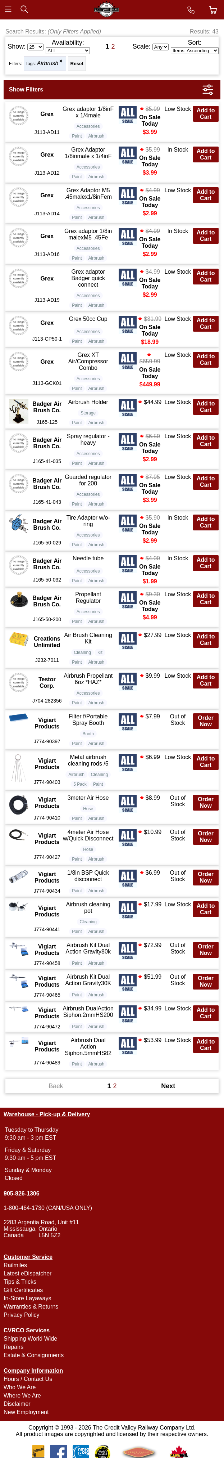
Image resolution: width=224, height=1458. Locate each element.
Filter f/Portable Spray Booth (88, 719)
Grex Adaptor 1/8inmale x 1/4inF (88, 153)
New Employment (26, 1412)
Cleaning (82, 652)
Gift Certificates (23, 1290)
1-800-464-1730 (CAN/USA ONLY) (48, 1208)
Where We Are (22, 1395)
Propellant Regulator (88, 597)
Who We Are (20, 1387)
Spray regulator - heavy (88, 439)
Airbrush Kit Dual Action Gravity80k (88, 948)
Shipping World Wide (30, 1339)
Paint (77, 136)
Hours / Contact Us (28, 1379)
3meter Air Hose (88, 798)
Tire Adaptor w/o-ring (88, 521)
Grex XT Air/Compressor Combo (88, 361)
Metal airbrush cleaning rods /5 (88, 760)
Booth (88, 733)
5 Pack (80, 784)
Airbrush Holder (88, 402)
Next (168, 1086)
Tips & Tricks (20, 1282)
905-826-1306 (22, 1193)
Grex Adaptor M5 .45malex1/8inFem (88, 193)
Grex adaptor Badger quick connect (88, 278)
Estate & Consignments (34, 1355)
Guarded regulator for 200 (88, 480)
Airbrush (48, 63)
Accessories (88, 126)
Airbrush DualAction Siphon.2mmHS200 (88, 1011)
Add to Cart (206, 113)
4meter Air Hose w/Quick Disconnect (88, 835)
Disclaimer (17, 1404)
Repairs (13, 1347)
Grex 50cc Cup (88, 319)
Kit (99, 652)
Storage (88, 413)
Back (56, 1086)
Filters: (15, 63)
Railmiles (15, 1265)
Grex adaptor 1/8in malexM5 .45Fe (88, 234)
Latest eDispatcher (27, 1273)
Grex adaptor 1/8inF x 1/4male (88, 112)
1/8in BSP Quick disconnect (88, 876)
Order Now (206, 721)
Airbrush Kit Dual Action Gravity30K (88, 980)
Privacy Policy (22, 1315)
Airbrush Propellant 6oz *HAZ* (88, 679)
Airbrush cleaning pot (88, 907)
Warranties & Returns (31, 1307)
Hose (88, 808)
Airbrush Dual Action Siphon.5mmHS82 (88, 1046)
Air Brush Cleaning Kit (88, 638)
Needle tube (88, 558)
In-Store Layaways (27, 1298)
